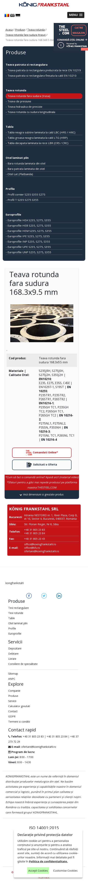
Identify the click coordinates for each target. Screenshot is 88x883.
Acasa (9, 29)
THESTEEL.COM (42, 485)
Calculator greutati (19, 706)
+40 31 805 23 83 (33, 736)
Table (11, 618)
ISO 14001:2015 (44, 827)
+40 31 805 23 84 (57, 736)
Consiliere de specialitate (23, 664)
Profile (10, 189)
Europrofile (13, 214)
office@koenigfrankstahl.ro (40, 544)
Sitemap (13, 673)
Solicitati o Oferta (42, 465)
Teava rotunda (36, 29)
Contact (13, 711)
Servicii (12, 701)
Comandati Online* (42, 453)
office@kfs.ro (32, 547)
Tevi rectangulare (18, 608)
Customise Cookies (65, 870)
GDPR (11, 716)
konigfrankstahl (15, 583)
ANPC (11, 678)
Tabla (9, 126)
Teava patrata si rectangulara (26, 64)
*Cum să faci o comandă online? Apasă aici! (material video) (41, 477)
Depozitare (14, 648)
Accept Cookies (38, 870)
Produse (20, 29)
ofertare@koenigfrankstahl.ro (41, 551)
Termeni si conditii (19, 721)
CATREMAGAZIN (79, 30)
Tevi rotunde (15, 613)
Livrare (12, 658)
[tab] (42, 494)
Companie (14, 690)
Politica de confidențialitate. (48, 861)
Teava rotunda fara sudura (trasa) (26, 35)
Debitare (13, 653)
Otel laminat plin (17, 158)
